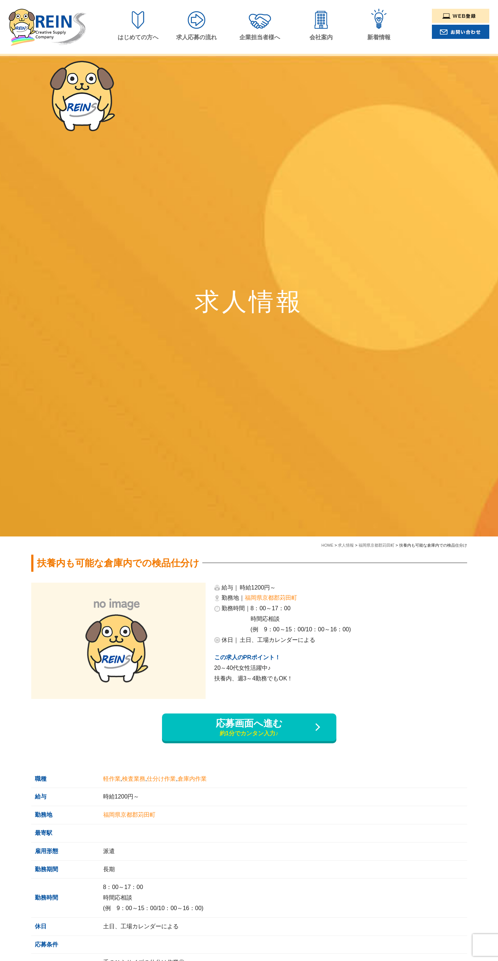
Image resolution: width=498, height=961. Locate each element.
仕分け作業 (161, 779)
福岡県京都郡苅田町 (271, 598)
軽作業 (112, 779)
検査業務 (133, 779)
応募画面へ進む (249, 727)
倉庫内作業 (192, 779)
